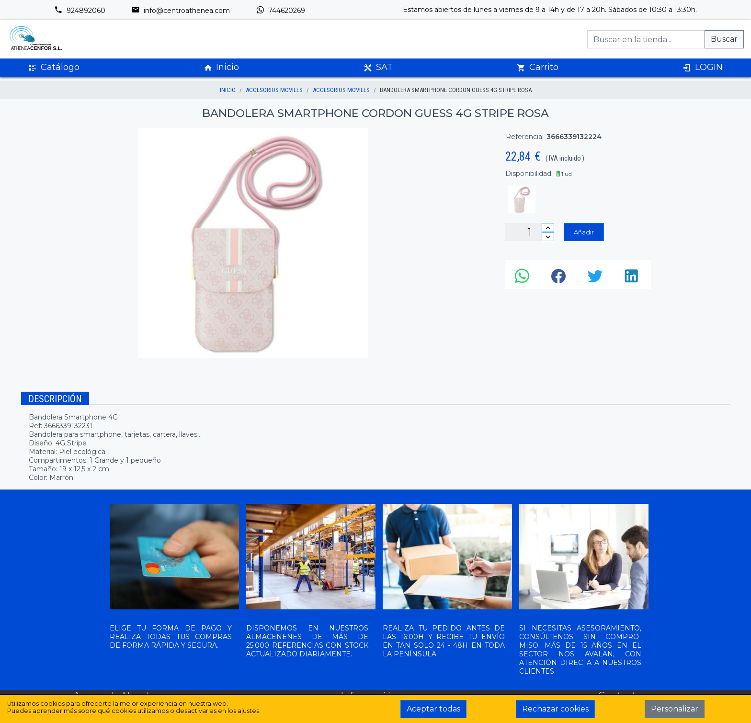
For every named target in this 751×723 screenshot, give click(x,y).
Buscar (724, 39)
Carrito (537, 67)
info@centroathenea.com (180, 10)
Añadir (584, 232)
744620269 (280, 10)
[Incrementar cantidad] (548, 227)
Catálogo (54, 67)
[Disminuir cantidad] (548, 236)
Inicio (221, 67)
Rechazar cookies (555, 708)
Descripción (55, 399)
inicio (228, 89)
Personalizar (674, 708)
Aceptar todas (433, 708)
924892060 (79, 10)
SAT (378, 67)
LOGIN (703, 67)
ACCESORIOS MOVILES (274, 89)
